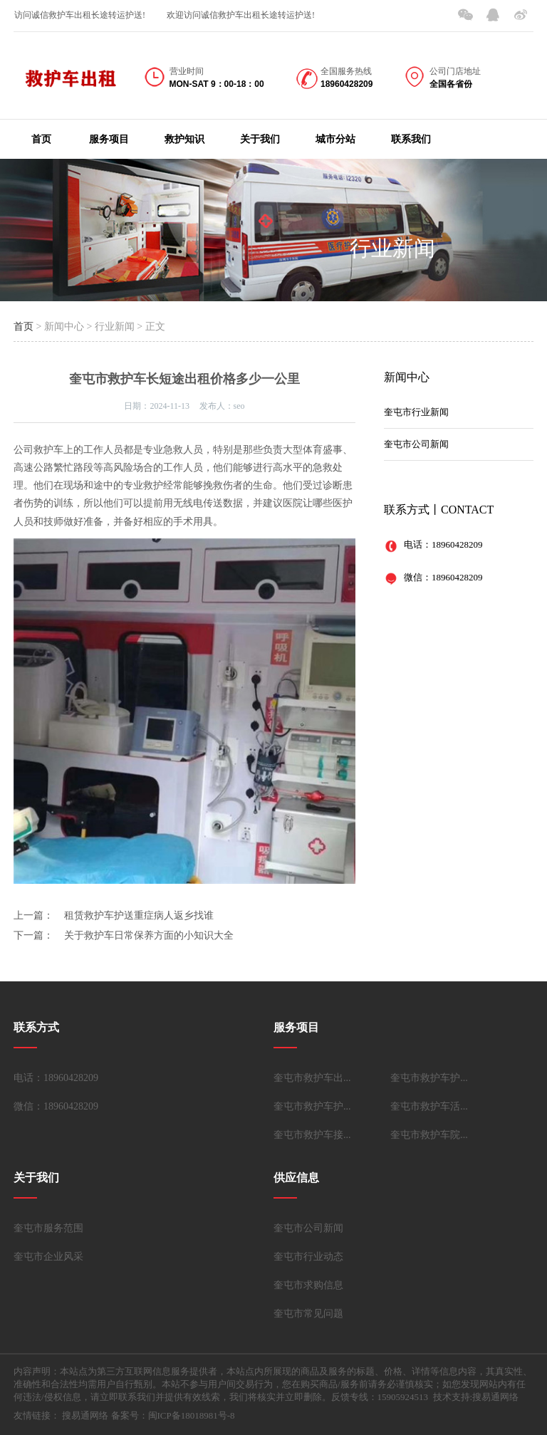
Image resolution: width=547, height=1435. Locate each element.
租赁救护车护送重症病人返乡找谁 (139, 915)
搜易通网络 (85, 1415)
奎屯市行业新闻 (416, 412)
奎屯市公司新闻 (416, 444)
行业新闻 (392, 248)
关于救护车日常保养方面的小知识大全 (149, 935)
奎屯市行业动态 (308, 1256)
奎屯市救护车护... (429, 1078)
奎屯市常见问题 (308, 1313)
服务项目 (109, 139)
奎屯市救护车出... (312, 1078)
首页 (41, 139)
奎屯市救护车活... (429, 1106)
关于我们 (260, 139)
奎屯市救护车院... (429, 1134)
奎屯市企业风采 (48, 1256)
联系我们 (411, 139)
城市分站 (335, 139)
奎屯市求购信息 (308, 1285)
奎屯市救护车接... (312, 1134)
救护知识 (184, 139)
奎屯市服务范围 (48, 1228)
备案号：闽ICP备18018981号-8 (173, 1415)
